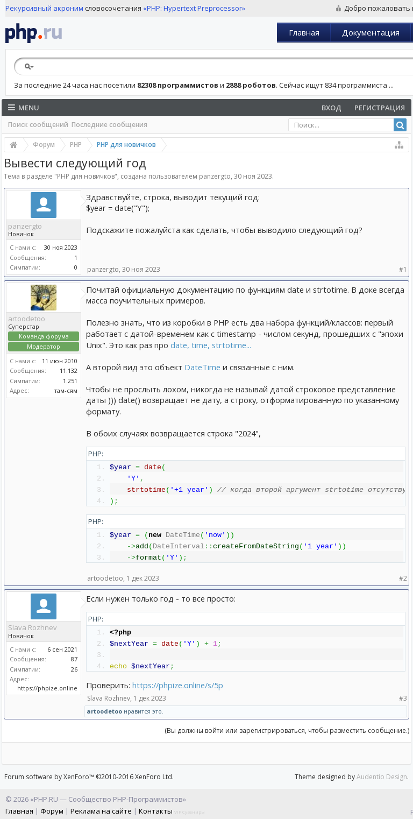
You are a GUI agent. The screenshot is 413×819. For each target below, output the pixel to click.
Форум (51, 811)
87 (74, 659)
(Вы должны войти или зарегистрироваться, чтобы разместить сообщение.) (287, 730)
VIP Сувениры (189, 812)
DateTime (202, 367)
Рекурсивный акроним (44, 8)
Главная (304, 32)
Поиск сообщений (38, 124)
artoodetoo (26, 318)
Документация (371, 32)
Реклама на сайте (101, 811)
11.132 (68, 370)
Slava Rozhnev (32, 627)
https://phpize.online (47, 688)
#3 (403, 698)
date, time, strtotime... (210, 345)
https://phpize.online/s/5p (177, 685)
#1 (403, 269)
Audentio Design (382, 776)
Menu (23, 107)
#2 (403, 578)
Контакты (156, 811)
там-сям (65, 390)
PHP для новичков (86, 176)
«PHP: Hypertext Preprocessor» (194, 8)
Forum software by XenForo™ (89, 776)
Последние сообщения (109, 124)
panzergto (215, 176)
